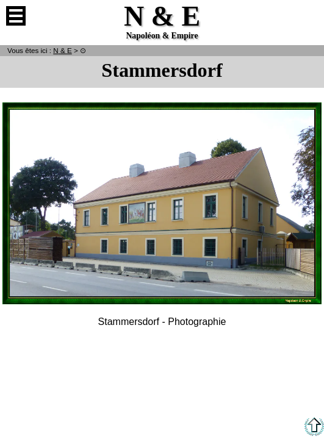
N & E (62, 50)
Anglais (308, 16)
